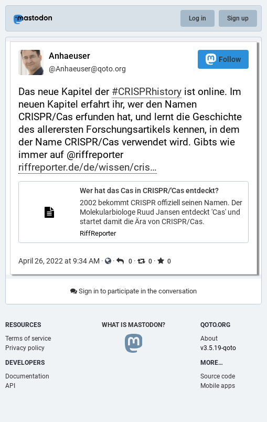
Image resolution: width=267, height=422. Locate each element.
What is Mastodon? (133, 325)
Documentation (27, 376)
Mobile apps (217, 385)
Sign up (238, 18)
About (209, 338)
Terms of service (28, 338)
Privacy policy (25, 348)
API (10, 385)
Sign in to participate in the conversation (133, 291)
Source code (217, 376)
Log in (197, 18)
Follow (223, 59)
